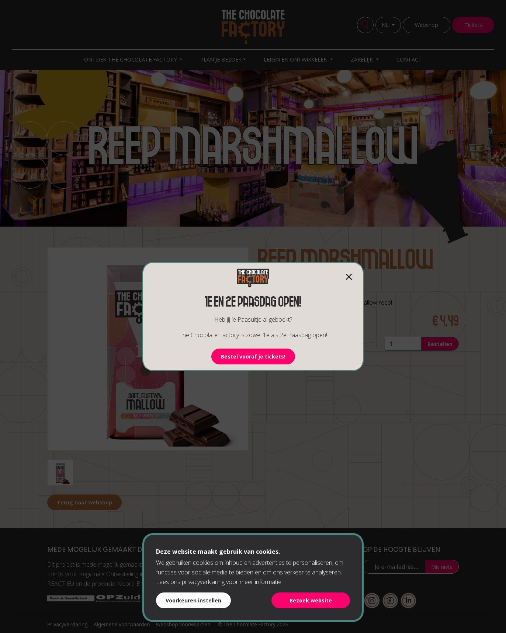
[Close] (349, 277)
